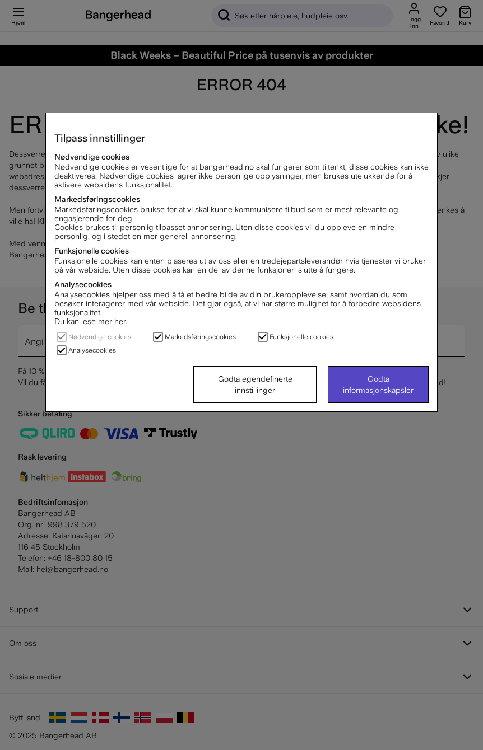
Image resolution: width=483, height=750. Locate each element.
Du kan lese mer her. (90, 321)
